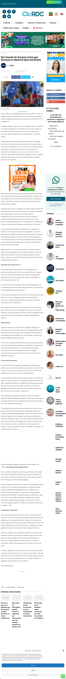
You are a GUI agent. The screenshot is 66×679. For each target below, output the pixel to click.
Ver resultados (55, 146)
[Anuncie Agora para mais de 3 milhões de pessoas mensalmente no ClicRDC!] (54, 2)
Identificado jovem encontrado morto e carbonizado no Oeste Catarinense (27, 609)
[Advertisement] (22, 645)
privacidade (53, 205)
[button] (63, 651)
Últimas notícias (20, 587)
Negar (33, 670)
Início (2, 51)
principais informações (10, 587)
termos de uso (58, 204)
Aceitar (33, 665)
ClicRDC (11, 65)
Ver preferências (33, 675)
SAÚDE (6, 51)
